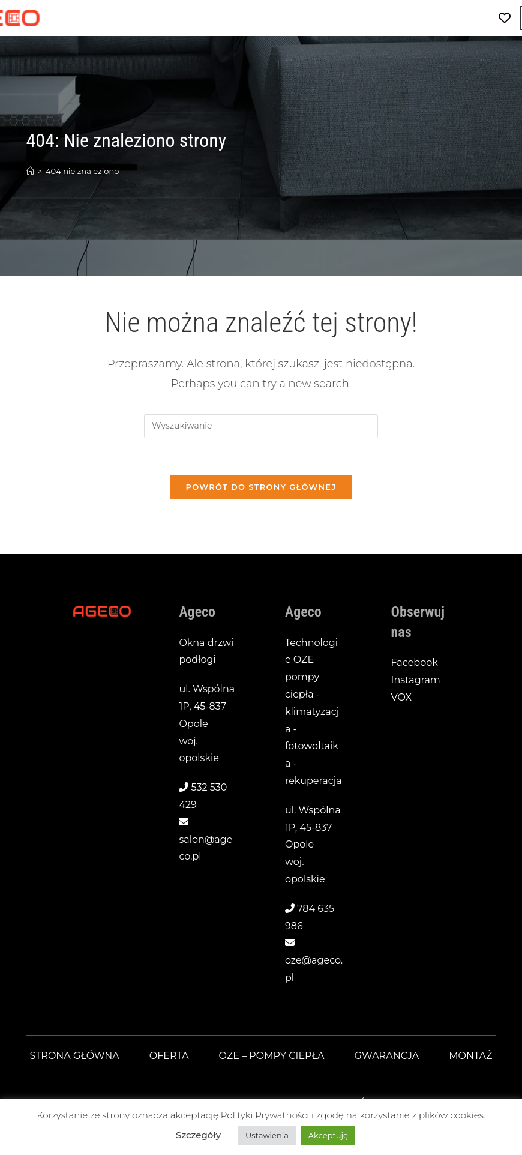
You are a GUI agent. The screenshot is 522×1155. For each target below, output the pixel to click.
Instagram (415, 680)
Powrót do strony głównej (260, 487)
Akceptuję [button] (328, 1135)
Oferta (169, 1055)
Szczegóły (198, 1135)
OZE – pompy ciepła (272, 1055)
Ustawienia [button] (267, 1135)
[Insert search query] (261, 426)
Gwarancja (387, 1055)
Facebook (414, 662)
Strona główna (74, 1055)
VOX (401, 697)
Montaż (470, 1055)
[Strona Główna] (30, 171)
